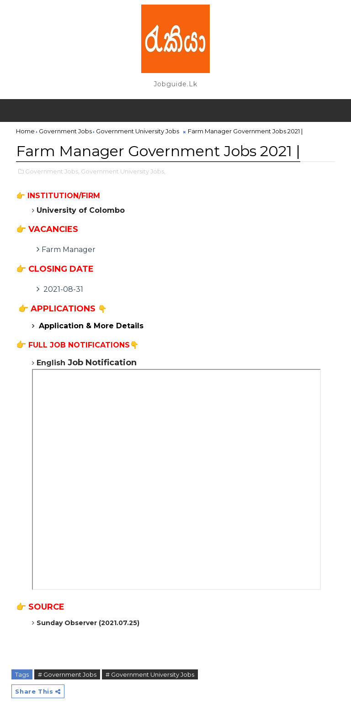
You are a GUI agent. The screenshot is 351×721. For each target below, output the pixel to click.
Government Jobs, (52, 171)
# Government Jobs (67, 674)
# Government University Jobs (150, 674)
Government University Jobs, (123, 171)
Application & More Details (91, 325)
